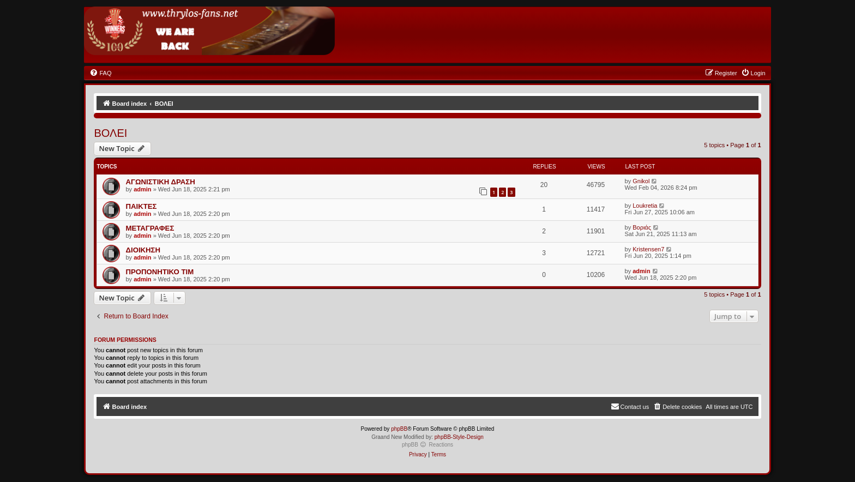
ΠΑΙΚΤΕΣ (140, 206)
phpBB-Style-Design (459, 437)
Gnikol (641, 181)
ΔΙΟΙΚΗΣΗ (142, 250)
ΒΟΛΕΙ (110, 133)
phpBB (399, 429)
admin (142, 189)
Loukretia (645, 205)
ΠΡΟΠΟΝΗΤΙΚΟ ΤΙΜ (159, 272)
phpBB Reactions (427, 445)
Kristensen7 (648, 249)
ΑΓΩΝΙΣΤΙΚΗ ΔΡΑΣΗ (160, 182)
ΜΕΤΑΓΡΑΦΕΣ (149, 228)
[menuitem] (100, 73)
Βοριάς (642, 227)
